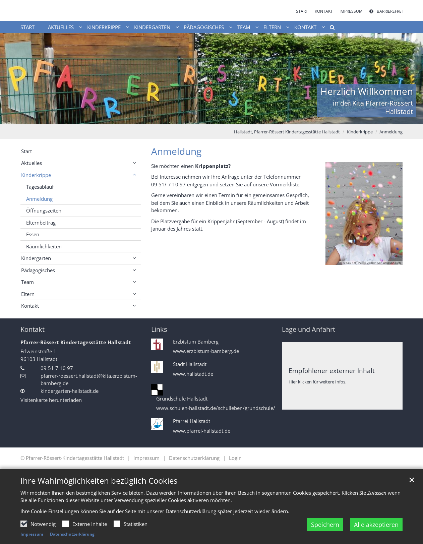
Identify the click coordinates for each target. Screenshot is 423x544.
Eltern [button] (272, 27)
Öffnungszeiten (43, 210)
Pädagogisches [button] (204, 27)
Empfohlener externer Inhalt (332, 370)
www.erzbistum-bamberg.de (206, 351)
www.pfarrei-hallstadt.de (201, 431)
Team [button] (243, 27)
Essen (32, 234)
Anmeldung (391, 132)
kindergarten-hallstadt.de (70, 390)
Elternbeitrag (41, 222)
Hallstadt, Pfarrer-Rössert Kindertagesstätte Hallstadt (287, 132)
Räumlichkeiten (44, 246)
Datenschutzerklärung (72, 534)
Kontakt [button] (305, 27)
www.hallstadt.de (193, 374)
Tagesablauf (40, 186)
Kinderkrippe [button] (104, 27)
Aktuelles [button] (61, 27)
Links (159, 329)
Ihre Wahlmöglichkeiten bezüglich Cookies (98, 481)
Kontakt (32, 329)
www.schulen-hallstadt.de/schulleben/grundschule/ (215, 408)
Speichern (325, 525)
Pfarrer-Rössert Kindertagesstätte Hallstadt (75, 342)
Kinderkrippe (360, 132)
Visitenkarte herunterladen (51, 400)
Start (27, 27)
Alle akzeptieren (376, 525)
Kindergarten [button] (152, 27)
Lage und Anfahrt (308, 329)
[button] (330, 28)
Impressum (31, 534)
